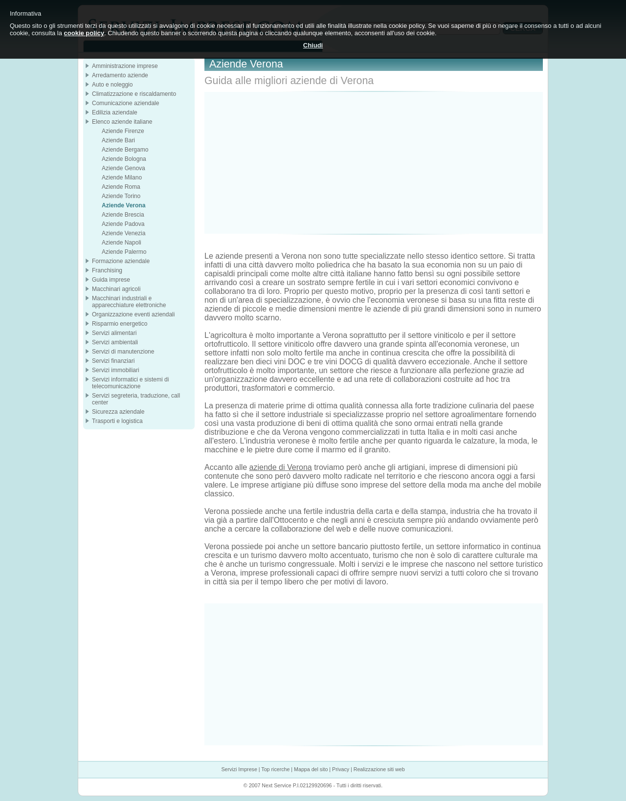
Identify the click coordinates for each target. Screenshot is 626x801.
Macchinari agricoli (116, 289)
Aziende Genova (123, 168)
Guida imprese (111, 279)
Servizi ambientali (115, 342)
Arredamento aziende (120, 75)
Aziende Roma (121, 186)
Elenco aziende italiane (122, 121)
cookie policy (84, 33)
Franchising (107, 270)
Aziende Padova (123, 224)
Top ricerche (275, 769)
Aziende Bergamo (125, 149)
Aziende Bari (118, 140)
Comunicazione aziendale (125, 103)
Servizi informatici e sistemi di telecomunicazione (130, 383)
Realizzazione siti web (379, 769)
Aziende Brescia (123, 214)
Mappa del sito (311, 769)
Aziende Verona (123, 205)
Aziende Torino (121, 196)
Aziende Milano (122, 177)
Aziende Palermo (124, 251)
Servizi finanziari (113, 360)
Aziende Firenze (123, 131)
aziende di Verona (280, 467)
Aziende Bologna (124, 159)
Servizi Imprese (239, 769)
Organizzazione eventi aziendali (133, 314)
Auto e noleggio (112, 84)
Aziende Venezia (123, 233)
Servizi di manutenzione (123, 351)
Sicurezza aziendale (118, 411)
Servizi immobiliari (115, 370)
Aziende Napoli (121, 242)
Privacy (340, 769)
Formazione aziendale (121, 261)
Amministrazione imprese (125, 66)
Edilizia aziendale (114, 112)
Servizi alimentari (114, 333)
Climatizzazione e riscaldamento (134, 93)
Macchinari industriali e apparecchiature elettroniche (129, 302)
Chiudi (313, 45)
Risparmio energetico (119, 323)
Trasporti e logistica (117, 421)
